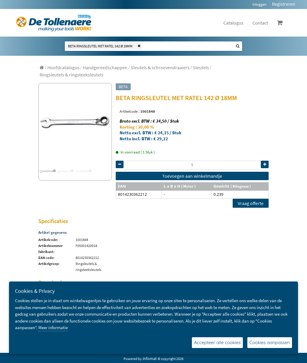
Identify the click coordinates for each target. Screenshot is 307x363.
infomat (150, 358)
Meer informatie (53, 327)
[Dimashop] (53, 22)
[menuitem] (63, 67)
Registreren (283, 4)
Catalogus (233, 23)
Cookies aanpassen (269, 342)
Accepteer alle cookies (217, 342)
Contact (260, 23)
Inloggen (259, 4)
